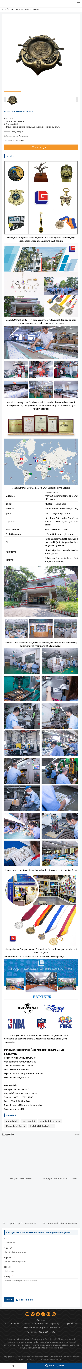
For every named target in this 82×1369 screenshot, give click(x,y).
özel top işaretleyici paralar (50, 1348)
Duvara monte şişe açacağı (17, 1345)
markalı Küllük (29, 1121)
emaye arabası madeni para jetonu (34, 1342)
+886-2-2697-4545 (46, 1332)
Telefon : (8, 1248)
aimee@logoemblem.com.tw (46, 1327)
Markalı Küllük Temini (15, 1126)
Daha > (77, 1134)
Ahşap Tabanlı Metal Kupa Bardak (40, 1339)
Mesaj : (8, 1276)
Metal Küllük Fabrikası (50, 1121)
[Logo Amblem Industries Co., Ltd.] (14, 3)
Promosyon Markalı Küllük (27, 9)
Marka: (7, 131)
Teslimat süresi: (11, 140)
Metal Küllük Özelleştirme (41, 1126)
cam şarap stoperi (59, 1345)
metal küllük (11, 1121)
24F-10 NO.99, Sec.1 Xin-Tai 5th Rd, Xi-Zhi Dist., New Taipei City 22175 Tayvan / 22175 (41, 1323)
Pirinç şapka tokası (15, 1339)
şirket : (7, 1267)
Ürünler (10, 9)
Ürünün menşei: (11, 136)
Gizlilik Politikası (26, 1300)
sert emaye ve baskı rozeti (64, 1342)
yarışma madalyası (40, 1345)
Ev (3, 9)
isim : (6, 1239)
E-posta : (9, 1257)
